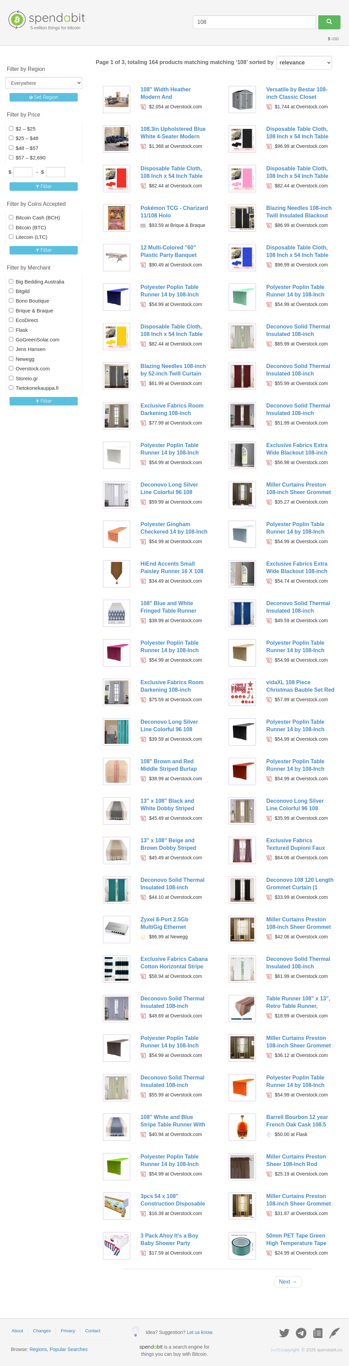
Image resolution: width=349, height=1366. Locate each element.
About (17, 1330)
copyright (285, 1349)
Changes (42, 1330)
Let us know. (200, 1332)
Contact (93, 1330)
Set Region (43, 97)
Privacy (68, 1330)
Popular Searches (69, 1349)
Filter (44, 186)
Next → (288, 1282)
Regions (38, 1349)
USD (333, 39)
